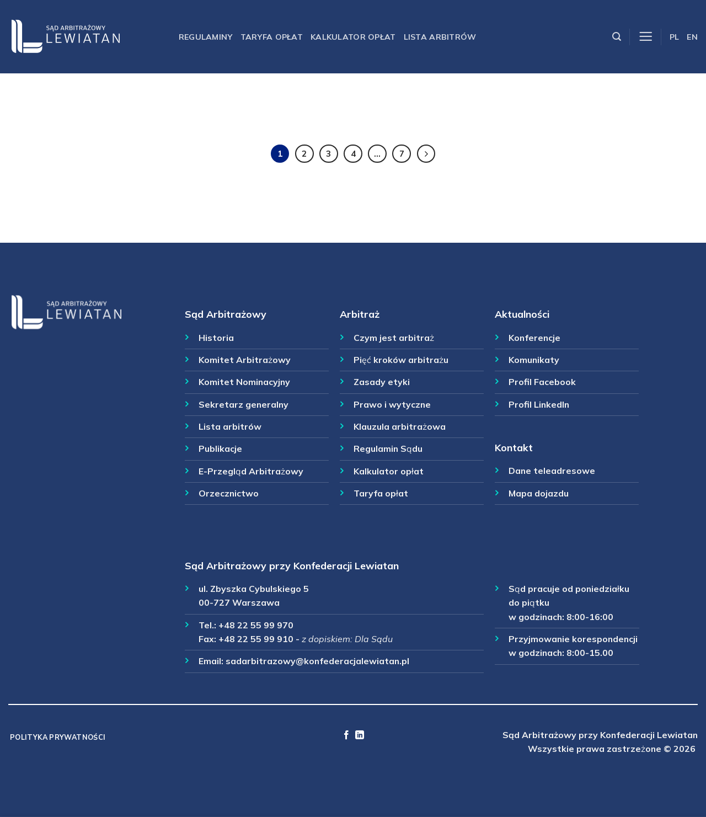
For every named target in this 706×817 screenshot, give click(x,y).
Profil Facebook (542, 381)
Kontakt (514, 447)
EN (692, 37)
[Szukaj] (616, 36)
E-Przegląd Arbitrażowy (251, 471)
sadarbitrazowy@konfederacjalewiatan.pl (317, 660)
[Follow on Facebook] (346, 735)
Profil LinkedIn (539, 404)
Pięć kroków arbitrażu (401, 359)
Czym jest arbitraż (394, 337)
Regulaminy (206, 37)
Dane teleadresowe (552, 470)
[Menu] (645, 36)
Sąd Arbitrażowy (225, 314)
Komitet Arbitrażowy (245, 359)
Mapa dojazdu (539, 493)
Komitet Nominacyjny (244, 381)
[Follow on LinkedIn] (359, 735)
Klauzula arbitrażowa (400, 426)
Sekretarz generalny (243, 404)
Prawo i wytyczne (392, 404)
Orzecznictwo (229, 493)
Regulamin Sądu (388, 448)
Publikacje (220, 448)
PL (675, 37)
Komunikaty (534, 359)
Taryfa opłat (271, 37)
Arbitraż (359, 314)
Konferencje (534, 337)
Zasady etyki (382, 381)
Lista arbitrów (440, 37)
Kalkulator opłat (353, 37)
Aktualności (522, 314)
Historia (216, 337)
